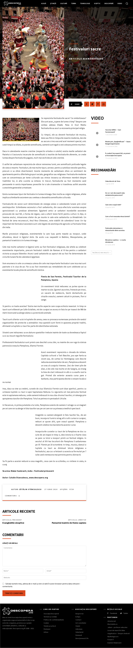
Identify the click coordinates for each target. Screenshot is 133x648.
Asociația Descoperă (51, 614)
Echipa (78, 617)
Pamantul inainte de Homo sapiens (69, 522)
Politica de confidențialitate (54, 620)
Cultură (73, 44)
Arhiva (46, 632)
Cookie (46, 623)
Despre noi (79, 614)
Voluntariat (79, 632)
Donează (79, 635)
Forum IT (111, 639)
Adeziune (79, 629)
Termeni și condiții (50, 617)
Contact (78, 620)
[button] (127, 3)
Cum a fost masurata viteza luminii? (117, 216)
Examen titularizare (114, 643)
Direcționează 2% (82, 638)
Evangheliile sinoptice (13, 522)
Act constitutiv (81, 623)
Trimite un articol (50, 626)
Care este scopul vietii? (113, 205)
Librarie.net (112, 621)
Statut (78, 626)
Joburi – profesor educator (117, 627)
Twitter (125, 613)
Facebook (113, 613)
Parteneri (47, 629)
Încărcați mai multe (101, 253)
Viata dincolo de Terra (112, 181)
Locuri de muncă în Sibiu (116, 630)
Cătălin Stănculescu (30, 489)
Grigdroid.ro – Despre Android (119, 633)
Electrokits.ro (112, 624)
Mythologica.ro (113, 636)
